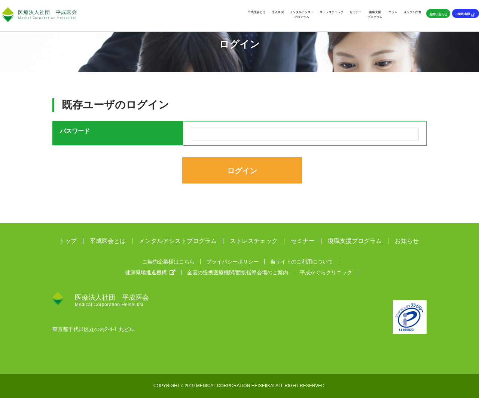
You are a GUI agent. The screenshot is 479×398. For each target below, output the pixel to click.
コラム (392, 12)
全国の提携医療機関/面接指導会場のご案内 (237, 272)
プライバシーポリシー (232, 261)
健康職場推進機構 (150, 272)
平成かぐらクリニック (326, 272)
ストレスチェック (332, 12)
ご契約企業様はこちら (168, 261)
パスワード (75, 131)
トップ (68, 241)
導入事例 (278, 12)
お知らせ (407, 241)
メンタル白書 (412, 12)
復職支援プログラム (374, 14)
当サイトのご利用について (301, 261)
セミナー (355, 12)
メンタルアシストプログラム (302, 14)
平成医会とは (257, 12)
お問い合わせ (438, 14)
